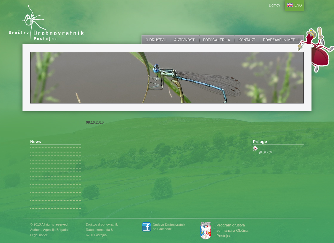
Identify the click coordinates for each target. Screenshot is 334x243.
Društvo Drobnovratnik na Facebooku (169, 227)
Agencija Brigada (55, 229)
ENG (298, 5)
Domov (274, 5)
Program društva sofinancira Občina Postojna (232, 230)
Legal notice (39, 235)
